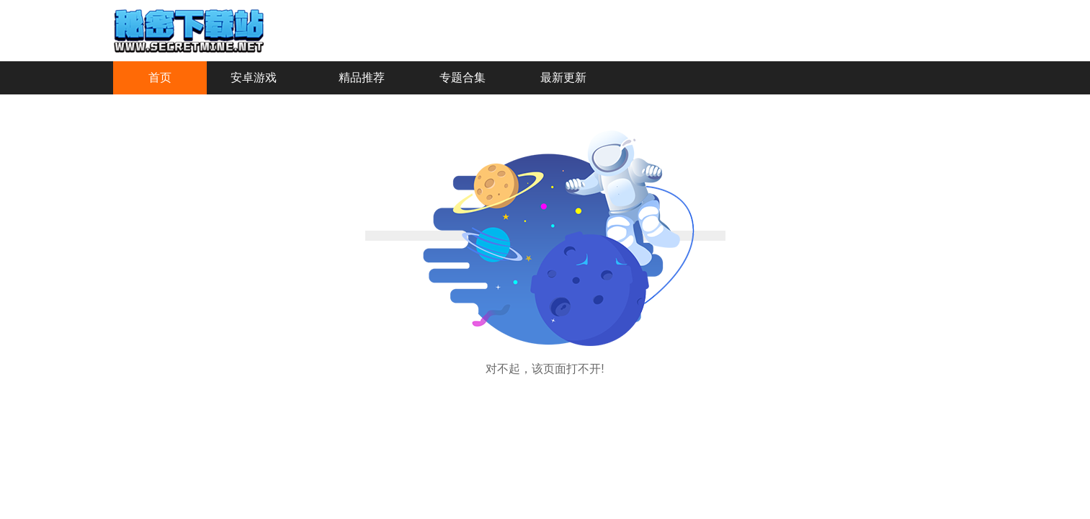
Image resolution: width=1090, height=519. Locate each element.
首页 (159, 77)
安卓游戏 (254, 77)
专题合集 (462, 77)
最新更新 (563, 77)
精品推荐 (362, 77)
